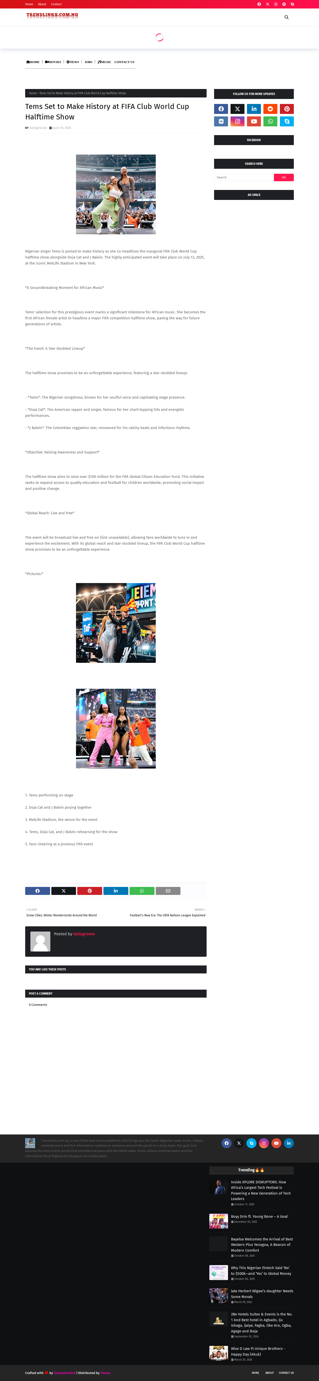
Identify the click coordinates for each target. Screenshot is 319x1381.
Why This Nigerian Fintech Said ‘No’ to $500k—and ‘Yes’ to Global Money (261, 1271)
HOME (33, 62)
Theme (105, 1373)
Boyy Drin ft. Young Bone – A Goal (259, 1216)
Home (29, 4)
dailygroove (38, 128)
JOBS (88, 62)
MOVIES (53, 62)
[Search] (244, 177)
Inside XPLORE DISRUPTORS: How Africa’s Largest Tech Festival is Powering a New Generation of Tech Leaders (261, 1190)
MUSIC (104, 62)
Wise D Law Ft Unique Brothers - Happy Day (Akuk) (258, 1351)
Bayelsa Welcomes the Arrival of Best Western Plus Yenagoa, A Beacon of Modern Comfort (262, 1245)
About (42, 4)
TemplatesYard (65, 1373)
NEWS (73, 62)
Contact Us (286, 1373)
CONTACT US (124, 62)
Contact (56, 4)
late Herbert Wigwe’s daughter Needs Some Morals (262, 1294)
